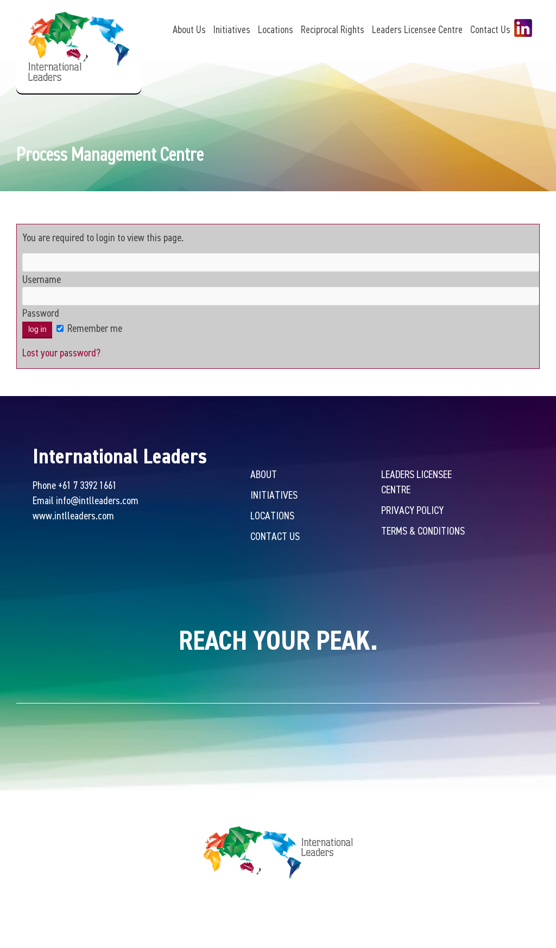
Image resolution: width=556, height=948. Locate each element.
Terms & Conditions (423, 532)
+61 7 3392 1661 (87, 486)
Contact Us (490, 29)
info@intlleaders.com (97, 501)
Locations (275, 29)
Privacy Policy (412, 511)
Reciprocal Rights (332, 29)
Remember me (89, 329)
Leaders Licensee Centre (417, 29)
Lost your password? (61, 354)
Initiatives (231, 29)
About (263, 475)
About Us (189, 29)
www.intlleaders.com (73, 517)
